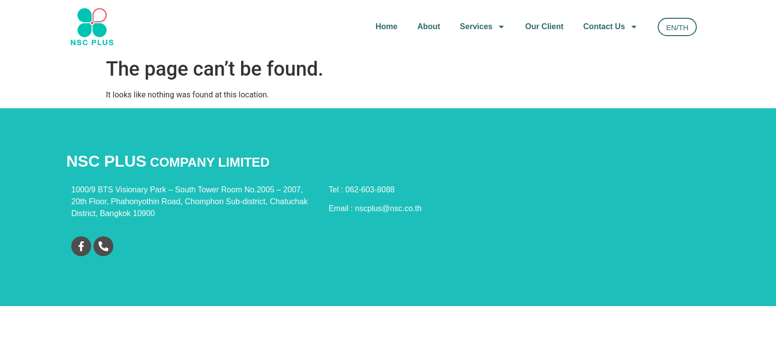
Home (386, 26)
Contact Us (610, 27)
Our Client (544, 26)
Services (482, 27)
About (428, 26)
